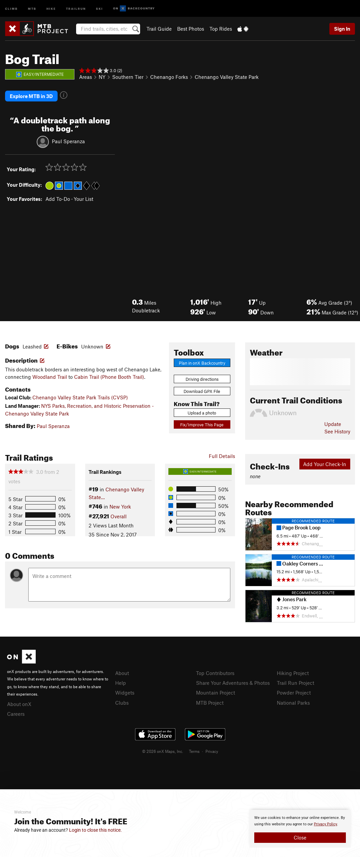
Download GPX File (202, 391)
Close (300, 837)
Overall (118, 516)
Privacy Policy (325, 824)
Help (120, 683)
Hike (51, 8)
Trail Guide (159, 29)
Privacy (211, 751)
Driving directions (202, 379)
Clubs (122, 703)
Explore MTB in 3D (31, 96)
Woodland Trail (49, 377)
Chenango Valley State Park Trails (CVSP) (80, 397)
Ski (99, 8)
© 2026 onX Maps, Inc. (162, 751)
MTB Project (210, 703)
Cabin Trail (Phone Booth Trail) (109, 377)
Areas (85, 77)
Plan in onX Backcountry (202, 363)
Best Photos (190, 29)
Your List (83, 199)
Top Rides (220, 29)
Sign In (342, 29)
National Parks (293, 703)
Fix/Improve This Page (202, 424)
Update (332, 424)
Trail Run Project (295, 683)
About (122, 673)
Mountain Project (215, 693)
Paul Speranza (68, 141)
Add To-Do (57, 199)
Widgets (124, 693)
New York (120, 506)
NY (102, 77)
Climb (11, 8)
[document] (300, 829)
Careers (16, 714)
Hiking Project (293, 673)
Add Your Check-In (324, 464)
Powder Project (294, 693)
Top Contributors (215, 673)
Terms (194, 751)
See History (337, 431)
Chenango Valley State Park (227, 77)
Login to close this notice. (95, 830)
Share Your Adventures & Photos (233, 683)
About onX (19, 704)
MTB (32, 8)
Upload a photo (202, 413)
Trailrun (76, 8)
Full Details (222, 456)
